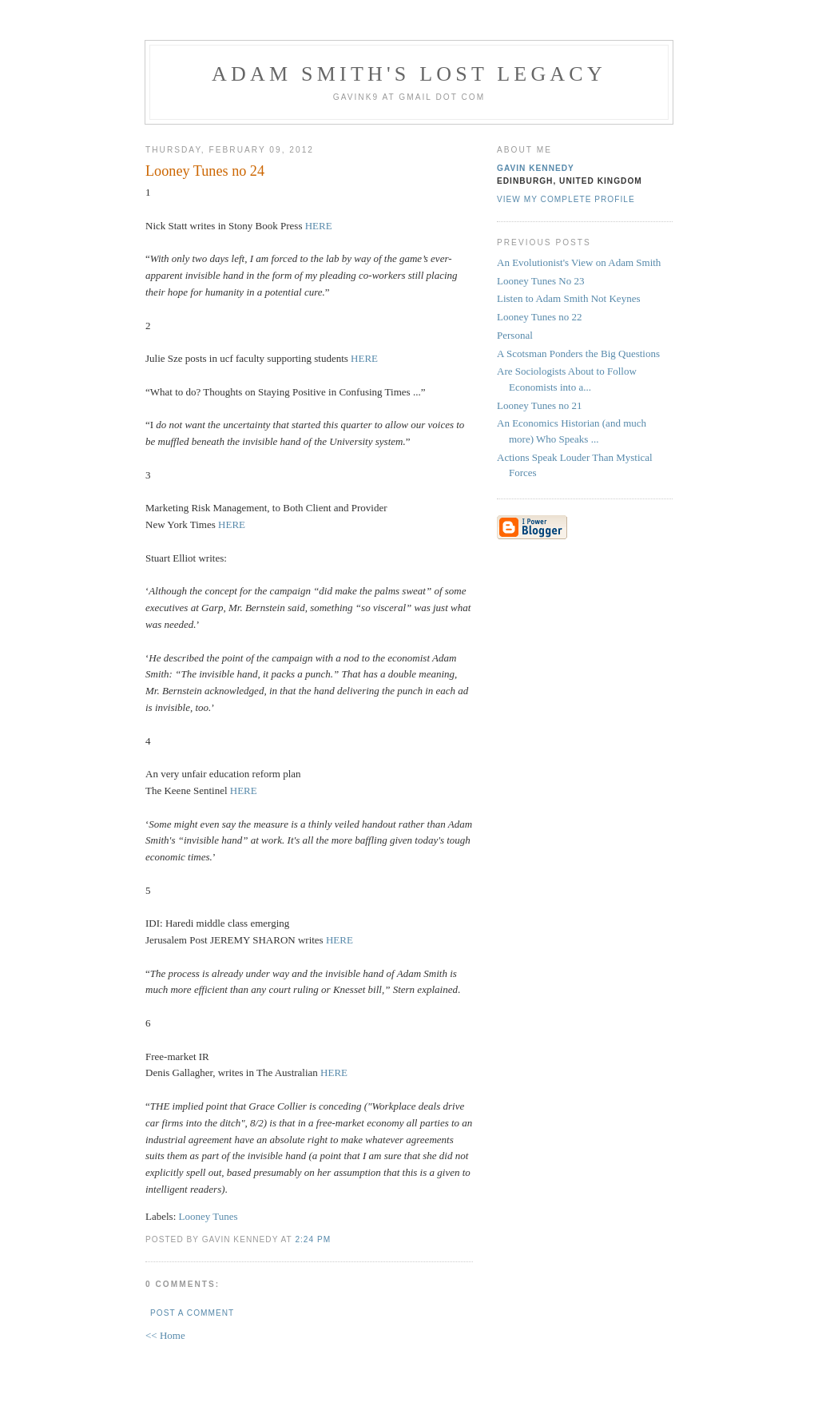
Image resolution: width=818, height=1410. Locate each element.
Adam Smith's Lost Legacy (409, 73)
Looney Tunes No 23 (540, 281)
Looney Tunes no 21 (539, 405)
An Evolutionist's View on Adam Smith (579, 262)
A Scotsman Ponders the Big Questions (578, 353)
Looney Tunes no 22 (539, 317)
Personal (515, 335)
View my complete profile (566, 199)
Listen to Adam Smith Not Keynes (568, 298)
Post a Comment (192, 1313)
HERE (318, 226)
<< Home (165, 1335)
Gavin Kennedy (535, 168)
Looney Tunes (208, 1216)
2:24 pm (313, 1239)
